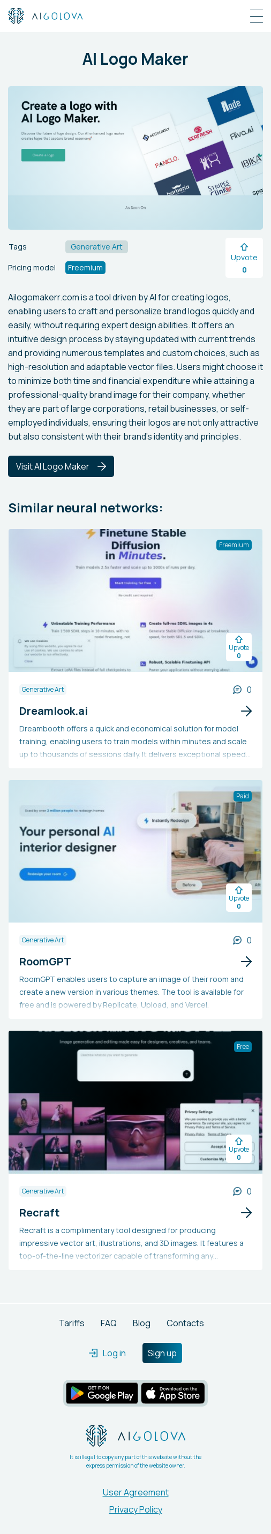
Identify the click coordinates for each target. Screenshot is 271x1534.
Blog (141, 1323)
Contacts (185, 1323)
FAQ (109, 1323)
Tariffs (72, 1323)
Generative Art (43, 689)
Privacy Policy (135, 1509)
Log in (107, 1353)
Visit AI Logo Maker (61, 466)
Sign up (162, 1353)
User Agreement (136, 1492)
